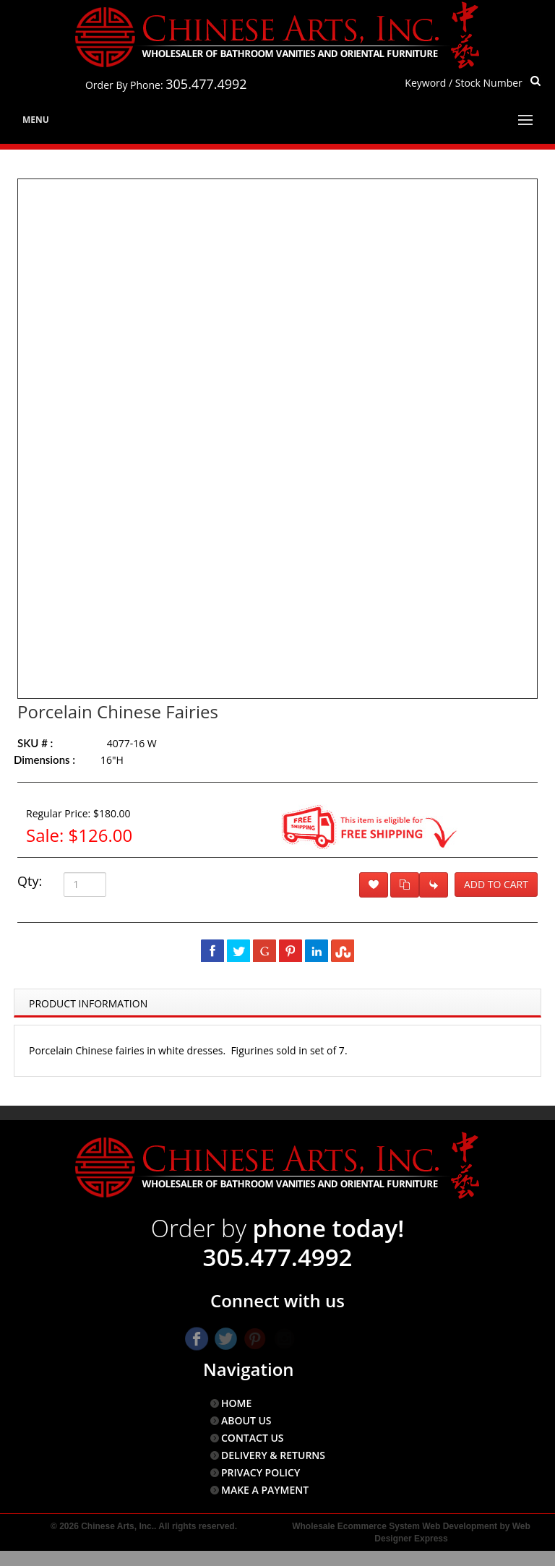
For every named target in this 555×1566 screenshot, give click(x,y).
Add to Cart (496, 884)
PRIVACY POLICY (260, 1472)
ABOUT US (246, 1420)
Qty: (29, 881)
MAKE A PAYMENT (265, 1490)
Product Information (88, 1003)
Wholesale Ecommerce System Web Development (394, 1526)
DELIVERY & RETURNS (273, 1455)
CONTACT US (252, 1438)
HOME (236, 1403)
